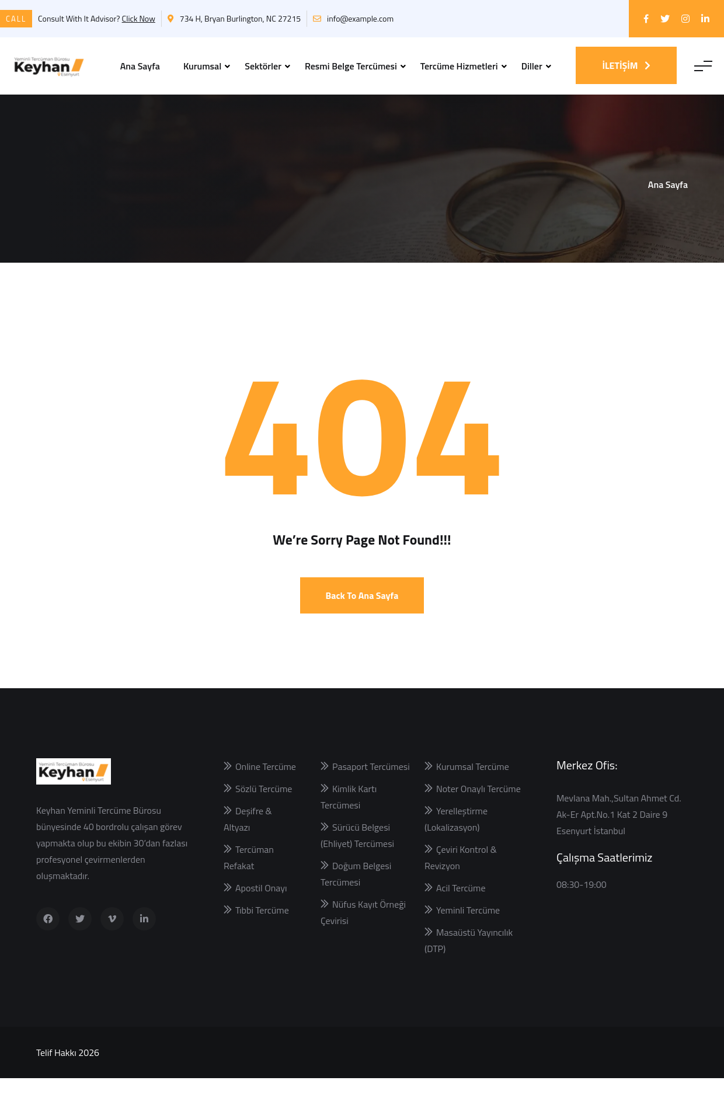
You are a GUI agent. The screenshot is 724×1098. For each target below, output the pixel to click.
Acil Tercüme (460, 908)
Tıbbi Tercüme (262, 930)
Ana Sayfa (140, 66)
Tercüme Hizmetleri (459, 66)
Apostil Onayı (261, 908)
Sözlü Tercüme (263, 808)
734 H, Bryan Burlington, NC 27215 (234, 18)
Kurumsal (202, 66)
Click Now (138, 18)
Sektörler (263, 66)
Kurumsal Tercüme (472, 786)
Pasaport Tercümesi (371, 786)
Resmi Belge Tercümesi (351, 66)
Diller (531, 66)
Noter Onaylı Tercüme (478, 808)
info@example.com (353, 18)
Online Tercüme (265, 786)
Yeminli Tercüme (468, 930)
